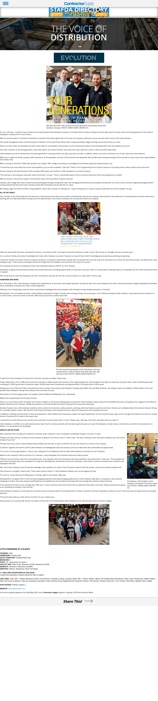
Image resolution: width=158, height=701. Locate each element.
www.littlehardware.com (16, 589)
